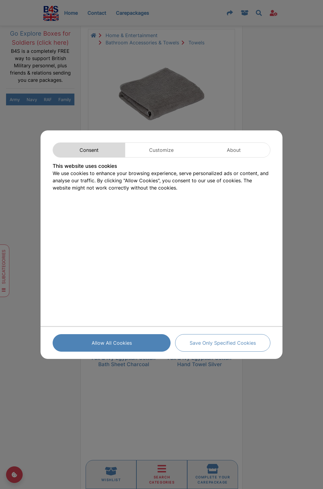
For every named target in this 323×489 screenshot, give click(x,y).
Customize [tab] (161, 150)
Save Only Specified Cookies (223, 343)
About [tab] (234, 150)
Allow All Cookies (112, 343)
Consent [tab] (89, 150)
